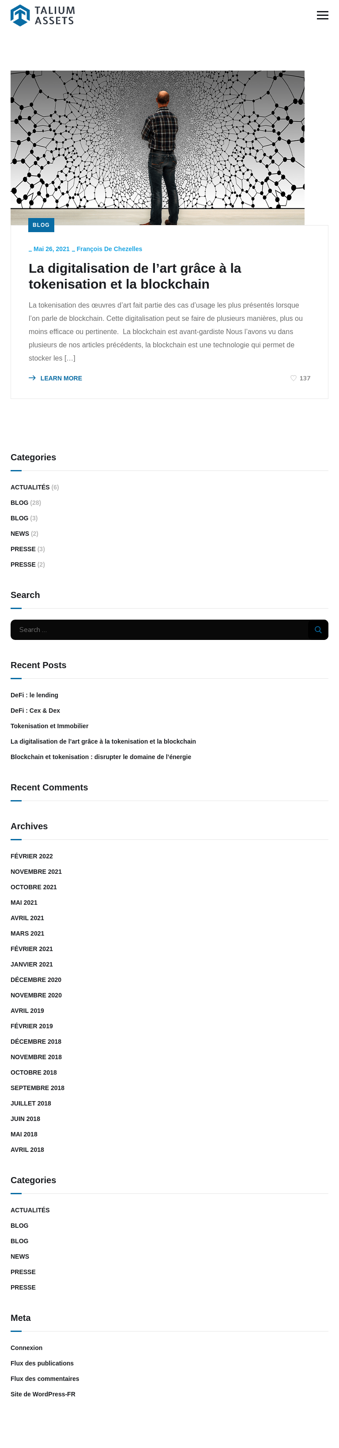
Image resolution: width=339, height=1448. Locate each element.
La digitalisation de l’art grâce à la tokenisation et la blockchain (135, 276)
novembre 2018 (36, 1057)
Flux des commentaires (45, 1378)
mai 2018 (24, 1134)
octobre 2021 (34, 887)
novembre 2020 (36, 995)
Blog (41, 225)
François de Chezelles (110, 248)
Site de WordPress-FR (43, 1394)
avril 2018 (27, 1149)
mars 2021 (27, 933)
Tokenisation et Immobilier (49, 726)
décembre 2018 (36, 1041)
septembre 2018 (37, 1087)
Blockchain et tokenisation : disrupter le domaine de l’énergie (101, 756)
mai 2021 (24, 902)
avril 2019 (27, 1010)
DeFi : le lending (34, 695)
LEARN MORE (55, 378)
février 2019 (32, 1026)
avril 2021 (27, 917)
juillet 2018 (31, 1103)
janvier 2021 (32, 964)
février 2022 (32, 856)
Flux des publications (42, 1363)
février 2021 (32, 948)
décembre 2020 (36, 979)
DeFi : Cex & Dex (35, 710)
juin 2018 (25, 1118)
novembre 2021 (36, 871)
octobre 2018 (34, 1072)
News (20, 533)
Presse (23, 549)
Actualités (30, 487)
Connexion (26, 1347)
